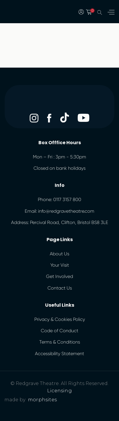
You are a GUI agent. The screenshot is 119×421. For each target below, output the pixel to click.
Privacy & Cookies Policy (59, 319)
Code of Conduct (59, 330)
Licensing (59, 390)
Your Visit (59, 265)
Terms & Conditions (59, 342)
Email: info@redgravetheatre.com (59, 211)
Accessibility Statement (59, 353)
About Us (59, 253)
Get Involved (59, 276)
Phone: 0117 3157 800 (59, 199)
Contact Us (59, 288)
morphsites (42, 399)
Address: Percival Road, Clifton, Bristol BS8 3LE (59, 222)
